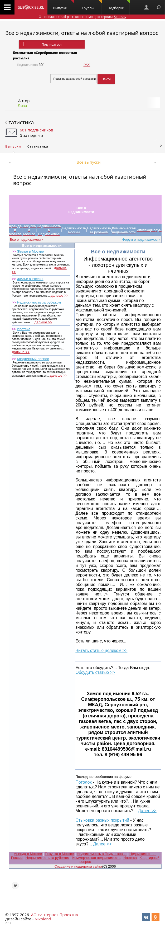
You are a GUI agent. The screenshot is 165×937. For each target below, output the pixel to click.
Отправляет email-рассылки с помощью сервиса (82, 17)
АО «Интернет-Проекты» (54, 914)
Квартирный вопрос (33, 359)
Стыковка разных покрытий (102, 820)
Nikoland (43, 918)
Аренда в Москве (28, 854)
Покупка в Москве (59, 854)
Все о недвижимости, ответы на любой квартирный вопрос (81, 32)
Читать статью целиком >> (101, 650)
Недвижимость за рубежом (39, 302)
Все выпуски (89, 162)
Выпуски (63, 5)
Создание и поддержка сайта (78, 866)
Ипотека (23, 329)
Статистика (19, 122)
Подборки (119, 5)
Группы (92, 5)
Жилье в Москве (30, 251)
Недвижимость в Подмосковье (102, 854)
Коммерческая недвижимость (96, 858)
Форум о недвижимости (141, 240)
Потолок (83, 782)
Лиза (22, 105)
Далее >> (147, 810)
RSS (86, 64)
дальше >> (59, 295)
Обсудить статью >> (95, 672)
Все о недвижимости (26, 240)
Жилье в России (30, 279)
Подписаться (51, 44)
